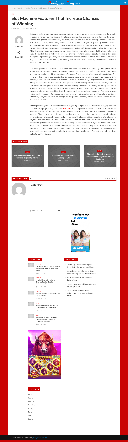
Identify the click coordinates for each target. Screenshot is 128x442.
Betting (38, 278)
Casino (38, 264)
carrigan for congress (40, 439)
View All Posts (110, 178)
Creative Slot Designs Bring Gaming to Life (64, 156)
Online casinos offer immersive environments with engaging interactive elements (47, 321)
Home (12, 8)
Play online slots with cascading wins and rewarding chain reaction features (100, 156)
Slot (13, 14)
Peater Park (19, 47)
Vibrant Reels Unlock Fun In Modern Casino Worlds (45, 296)
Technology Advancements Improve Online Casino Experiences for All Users (45, 269)
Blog (18, 8)
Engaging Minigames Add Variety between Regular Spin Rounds (28, 156)
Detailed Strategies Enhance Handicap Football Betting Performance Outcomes (46, 283)
